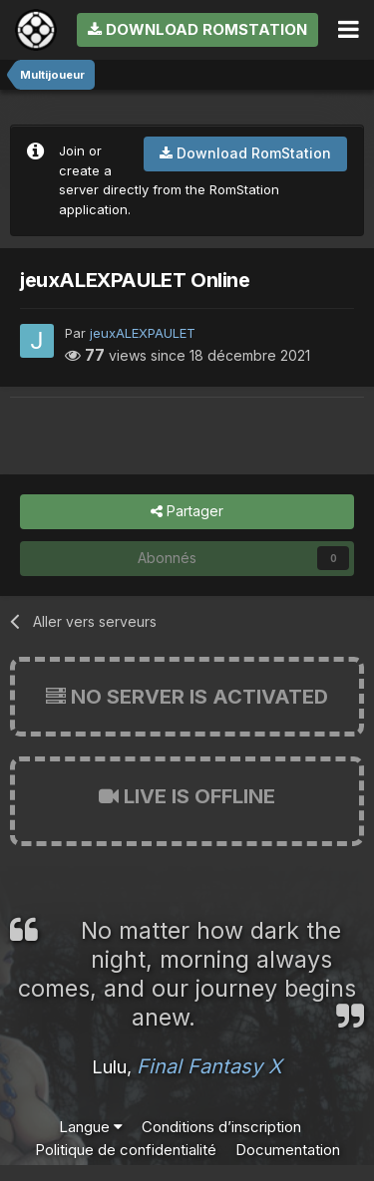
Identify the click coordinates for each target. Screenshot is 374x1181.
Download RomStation (197, 29)
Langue (91, 1126)
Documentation (287, 1149)
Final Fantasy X (209, 1066)
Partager (187, 511)
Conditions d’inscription (221, 1126)
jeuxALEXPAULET (142, 333)
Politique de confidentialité (125, 1149)
